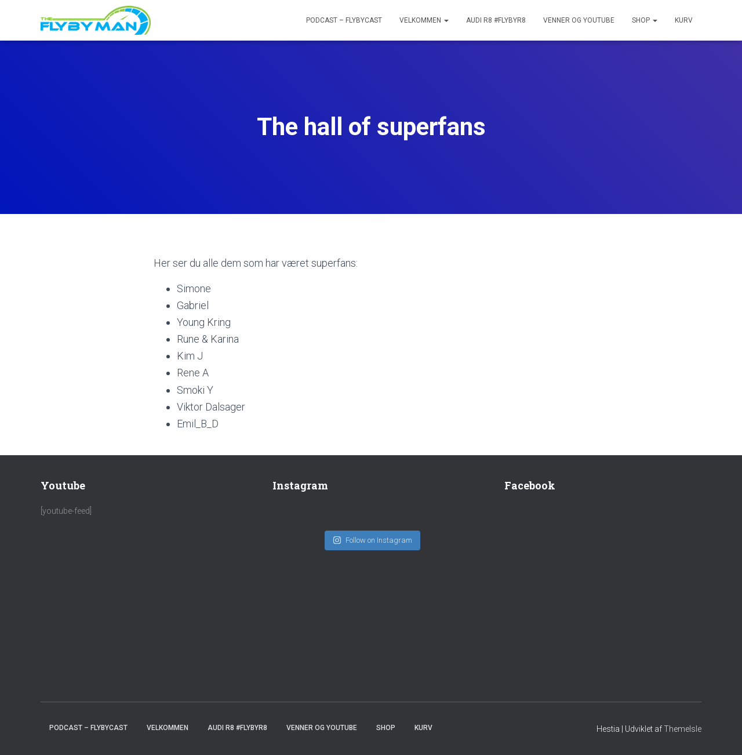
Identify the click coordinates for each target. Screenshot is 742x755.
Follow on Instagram (372, 534)
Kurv (684, 20)
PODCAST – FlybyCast (344, 20)
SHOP (644, 20)
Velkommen (424, 20)
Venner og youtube (578, 20)
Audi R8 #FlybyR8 (496, 20)
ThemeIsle (682, 729)
